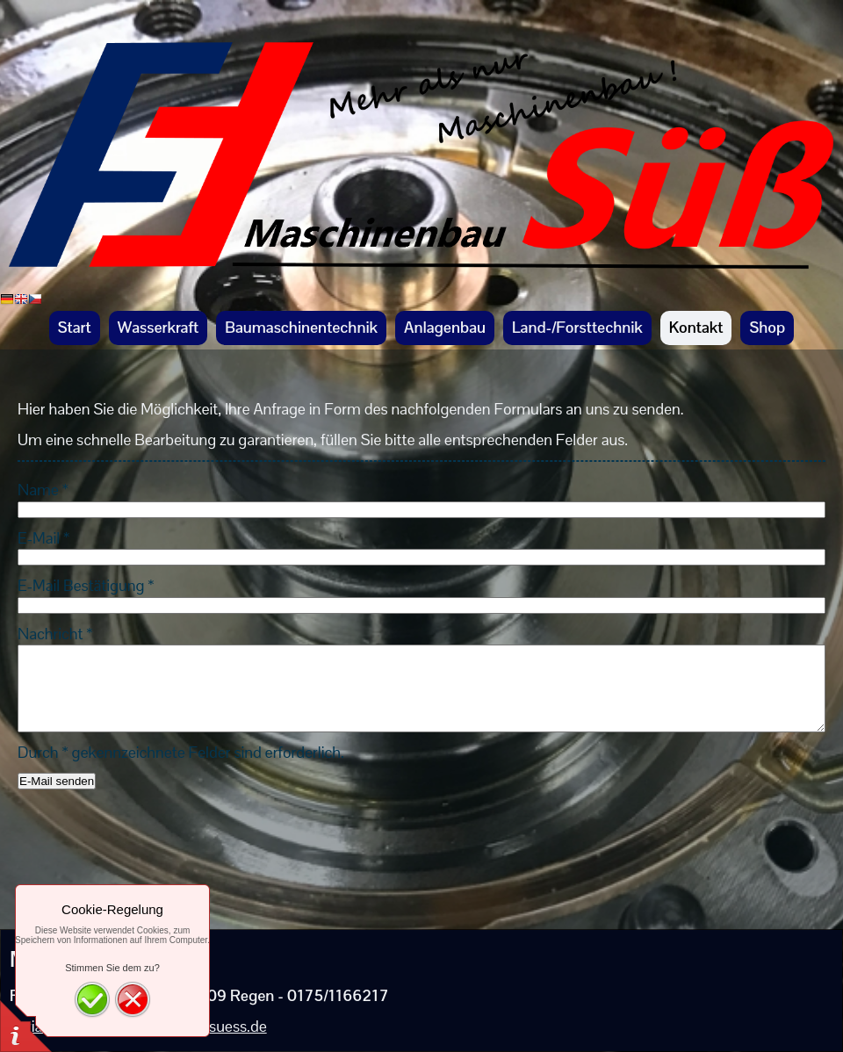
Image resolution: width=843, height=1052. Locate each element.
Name (43, 489)
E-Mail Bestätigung (86, 585)
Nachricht (55, 633)
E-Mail (43, 538)
